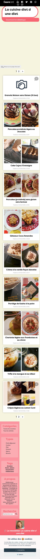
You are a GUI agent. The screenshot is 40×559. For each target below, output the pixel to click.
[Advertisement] (19, 42)
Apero (8, 451)
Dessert (8, 449)
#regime (10, 466)
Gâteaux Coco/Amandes (21, 236)
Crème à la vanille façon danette (21, 269)
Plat (7, 447)
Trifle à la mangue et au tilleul (21, 374)
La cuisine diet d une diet (18, 11)
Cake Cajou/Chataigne (21, 165)
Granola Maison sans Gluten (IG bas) (21, 95)
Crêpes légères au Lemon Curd (21, 408)
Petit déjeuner (10, 443)
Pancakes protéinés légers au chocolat (21, 130)
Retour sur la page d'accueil (12, 66)
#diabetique (10, 471)
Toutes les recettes (9, 429)
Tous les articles (8, 431)
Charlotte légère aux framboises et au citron (21, 338)
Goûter (8, 445)
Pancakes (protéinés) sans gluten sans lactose (21, 200)
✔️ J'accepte (20, 550)
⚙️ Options (20, 554)
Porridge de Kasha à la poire (21, 303)
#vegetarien (10, 469)
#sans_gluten (9, 468)
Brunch (8, 453)
